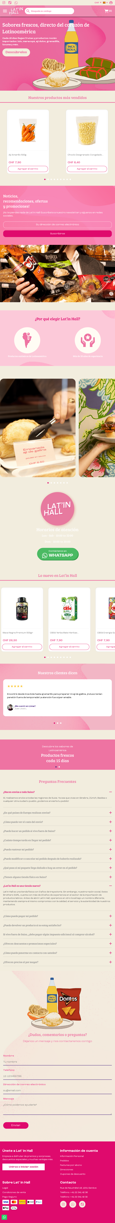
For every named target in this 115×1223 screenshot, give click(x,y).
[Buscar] (49, 11)
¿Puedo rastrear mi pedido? (57, 849)
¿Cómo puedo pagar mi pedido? (57, 916)
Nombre (8, 1056)
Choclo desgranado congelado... (85, 155)
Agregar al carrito (28, 169)
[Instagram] (63, 1204)
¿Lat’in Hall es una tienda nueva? (57, 885)
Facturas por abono (71, 1165)
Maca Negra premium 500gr (18, 633)
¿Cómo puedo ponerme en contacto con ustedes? (57, 952)
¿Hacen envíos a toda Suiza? (57, 792)
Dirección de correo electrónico (24, 1084)
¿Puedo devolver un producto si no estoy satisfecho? (57, 925)
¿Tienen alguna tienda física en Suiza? (57, 877)
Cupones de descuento (72, 1174)
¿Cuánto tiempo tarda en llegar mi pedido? (57, 840)
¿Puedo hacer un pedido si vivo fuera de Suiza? (57, 831)
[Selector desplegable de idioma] (105, 2)
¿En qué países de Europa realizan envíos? (57, 812)
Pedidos (64, 1161)
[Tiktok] (82, 1204)
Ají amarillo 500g (17, 155)
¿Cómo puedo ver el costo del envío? (57, 821)
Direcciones (66, 1170)
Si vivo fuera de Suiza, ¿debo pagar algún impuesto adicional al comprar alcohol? (57, 934)
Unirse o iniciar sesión (23, 1167)
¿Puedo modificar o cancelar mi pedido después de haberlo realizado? (57, 858)
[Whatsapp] (72, 1204)
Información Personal (72, 1156)
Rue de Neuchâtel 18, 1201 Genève (78, 1188)
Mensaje (8, 1099)
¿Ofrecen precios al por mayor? (57, 962)
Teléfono (8, 1070)
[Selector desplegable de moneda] (97, 2)
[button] (44, 179)
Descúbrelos (16, 52)
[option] (57, 54)
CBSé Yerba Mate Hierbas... (64, 633)
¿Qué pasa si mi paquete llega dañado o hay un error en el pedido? (57, 867)
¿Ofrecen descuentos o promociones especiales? (57, 943)
